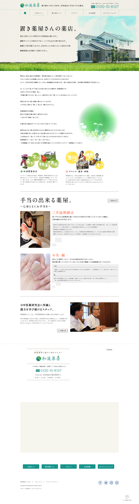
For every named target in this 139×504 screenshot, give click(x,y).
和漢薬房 (109, 349)
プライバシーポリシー (52, 482)
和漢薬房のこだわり (25, 482)
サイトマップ (38, 482)
